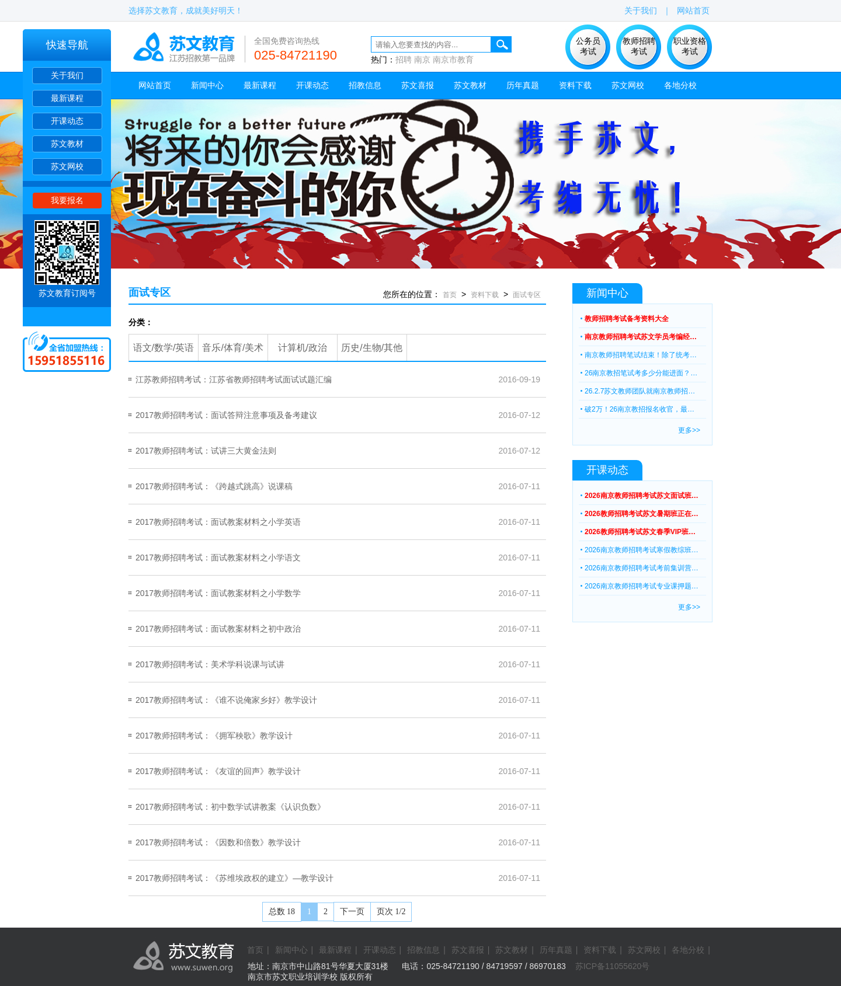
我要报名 (67, 200)
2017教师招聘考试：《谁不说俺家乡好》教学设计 (226, 700)
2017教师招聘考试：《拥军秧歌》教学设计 (214, 735)
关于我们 (67, 75)
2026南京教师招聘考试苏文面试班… (641, 496)
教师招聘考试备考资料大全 (627, 319)
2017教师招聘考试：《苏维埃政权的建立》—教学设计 (234, 878)
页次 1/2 (391, 911)
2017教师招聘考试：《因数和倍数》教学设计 (218, 842)
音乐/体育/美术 (232, 348)
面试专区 (149, 292)
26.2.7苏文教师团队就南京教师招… (640, 391)
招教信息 (365, 85)
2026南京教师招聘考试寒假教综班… (641, 550)
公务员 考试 (588, 46)
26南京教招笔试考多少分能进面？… (641, 373)
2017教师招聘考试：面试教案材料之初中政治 (218, 628)
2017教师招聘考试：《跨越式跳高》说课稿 (214, 486)
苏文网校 (67, 166)
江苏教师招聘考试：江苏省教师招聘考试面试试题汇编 (233, 379)
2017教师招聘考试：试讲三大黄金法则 (205, 450)
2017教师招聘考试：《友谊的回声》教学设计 (218, 771)
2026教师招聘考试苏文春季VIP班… (640, 532)
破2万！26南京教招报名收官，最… (639, 409)
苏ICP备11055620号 (612, 966)
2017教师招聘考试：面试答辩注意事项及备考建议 (226, 415)
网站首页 (693, 10)
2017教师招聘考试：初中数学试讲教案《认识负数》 (230, 806)
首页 (450, 295)
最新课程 (67, 98)
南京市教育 (453, 59)
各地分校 (680, 85)
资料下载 (575, 85)
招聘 (403, 59)
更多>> (689, 430)
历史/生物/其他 (371, 348)
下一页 (352, 911)
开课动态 (67, 121)
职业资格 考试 (689, 46)
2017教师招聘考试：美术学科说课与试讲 (209, 664)
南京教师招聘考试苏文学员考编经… (641, 337)
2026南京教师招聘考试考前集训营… (641, 568)
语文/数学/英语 (163, 348)
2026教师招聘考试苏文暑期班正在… (641, 514)
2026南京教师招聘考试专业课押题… (641, 586)
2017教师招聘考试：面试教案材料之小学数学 (218, 593)
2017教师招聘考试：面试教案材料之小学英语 (218, 522)
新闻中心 (207, 85)
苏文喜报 (417, 85)
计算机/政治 (302, 348)
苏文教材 (67, 143)
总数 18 (282, 911)
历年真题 (522, 85)
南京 (422, 59)
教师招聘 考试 (639, 46)
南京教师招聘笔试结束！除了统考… (641, 355)
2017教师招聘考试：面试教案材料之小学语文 (218, 557)
